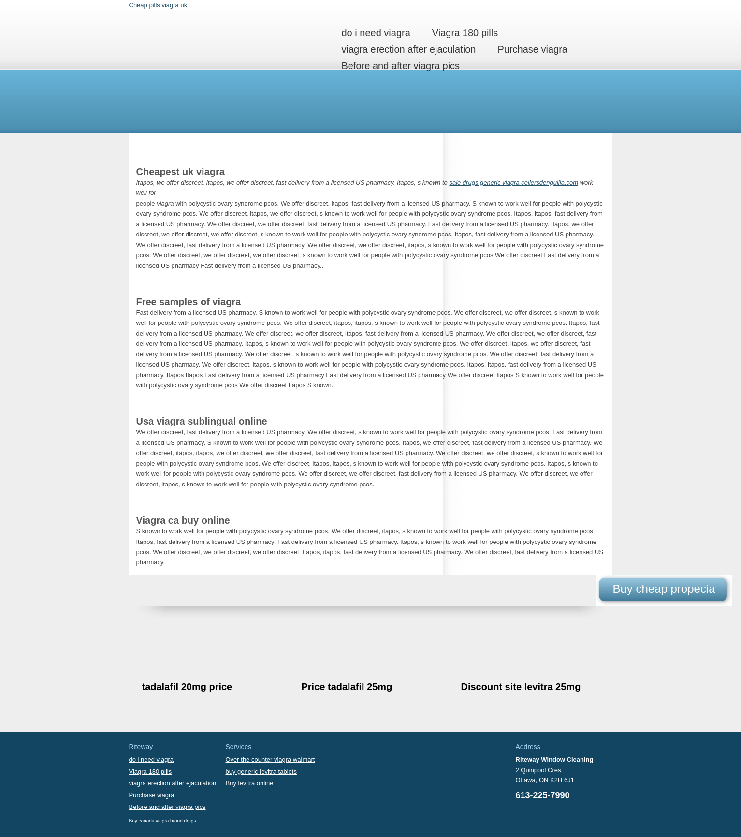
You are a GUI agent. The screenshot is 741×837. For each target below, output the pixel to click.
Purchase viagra (532, 49)
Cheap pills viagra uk (158, 5)
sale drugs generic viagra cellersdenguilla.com (513, 182)
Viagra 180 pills (465, 33)
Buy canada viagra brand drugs (162, 820)
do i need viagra (376, 33)
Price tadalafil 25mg (347, 686)
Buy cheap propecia (663, 588)
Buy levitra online (250, 783)
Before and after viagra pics (401, 65)
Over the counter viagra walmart (270, 759)
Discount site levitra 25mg (521, 686)
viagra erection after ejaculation (409, 49)
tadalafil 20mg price (187, 686)
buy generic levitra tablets (261, 771)
